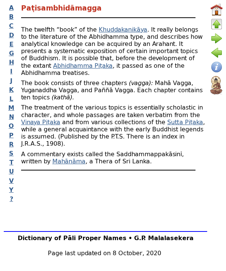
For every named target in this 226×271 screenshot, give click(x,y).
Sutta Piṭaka (185, 122)
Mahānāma (69, 161)
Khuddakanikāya (123, 29)
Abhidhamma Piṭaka (83, 65)
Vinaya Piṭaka (40, 122)
